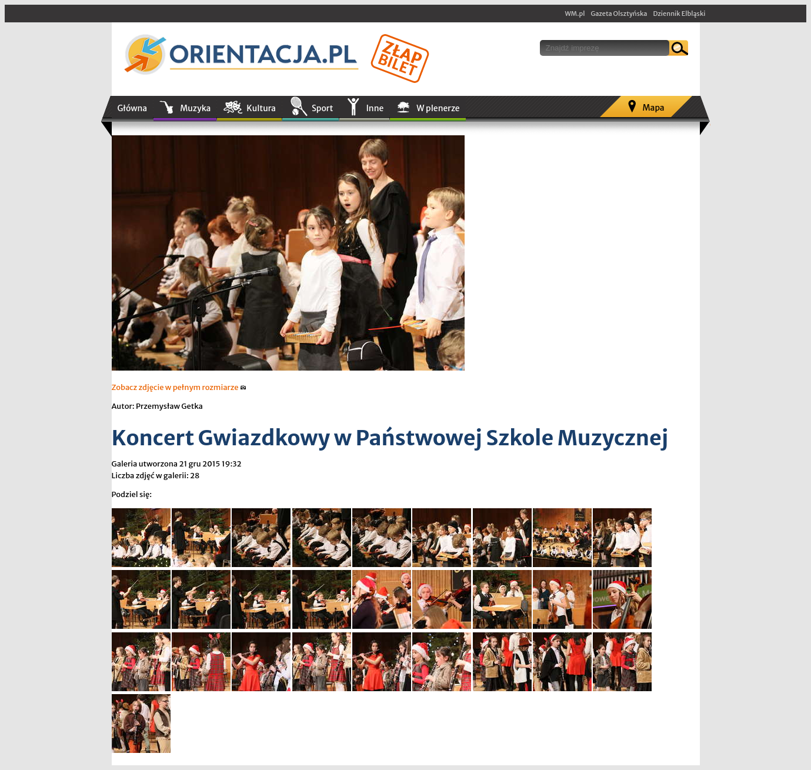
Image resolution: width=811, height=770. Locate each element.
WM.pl (575, 13)
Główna (133, 108)
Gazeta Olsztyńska (618, 13)
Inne (374, 108)
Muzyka (195, 108)
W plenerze (437, 108)
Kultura (261, 108)
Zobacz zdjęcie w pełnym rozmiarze (179, 387)
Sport (322, 108)
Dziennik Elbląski (679, 13)
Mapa (653, 107)
